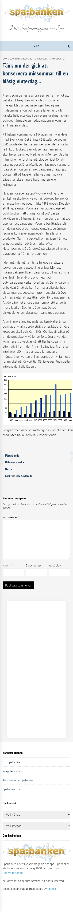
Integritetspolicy (12, 771)
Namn (7, 565)
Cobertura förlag (13, 873)
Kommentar (11, 517)
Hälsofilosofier (24, 59)
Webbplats (55, 565)
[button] (69, 46)
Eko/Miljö (8, 59)
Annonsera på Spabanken (18, 780)
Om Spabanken (12, 762)
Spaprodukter (57, 59)
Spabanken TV (12, 789)
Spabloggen (41, 59)
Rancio (51, 888)
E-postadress (35, 565)
